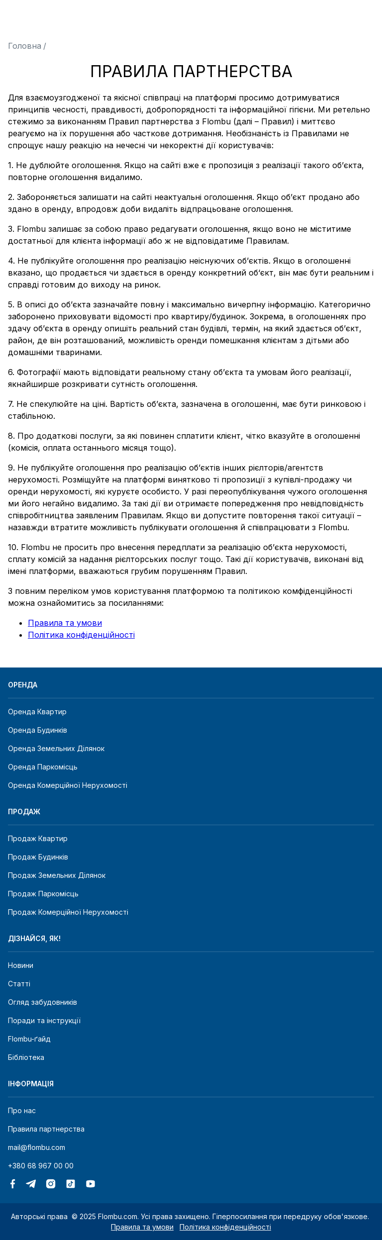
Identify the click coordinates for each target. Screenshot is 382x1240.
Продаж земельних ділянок (56, 875)
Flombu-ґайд (29, 1039)
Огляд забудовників (42, 1002)
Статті (19, 983)
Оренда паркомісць (43, 767)
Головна (24, 46)
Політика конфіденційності (81, 635)
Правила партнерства (46, 1129)
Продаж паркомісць (43, 893)
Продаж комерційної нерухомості (68, 912)
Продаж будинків (38, 857)
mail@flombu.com (36, 1147)
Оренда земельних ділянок (56, 748)
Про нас (22, 1110)
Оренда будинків (37, 730)
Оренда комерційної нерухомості (67, 785)
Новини (20, 965)
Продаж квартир (38, 838)
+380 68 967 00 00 (41, 1165)
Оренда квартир (37, 711)
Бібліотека (26, 1057)
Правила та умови (65, 623)
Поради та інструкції (44, 1020)
